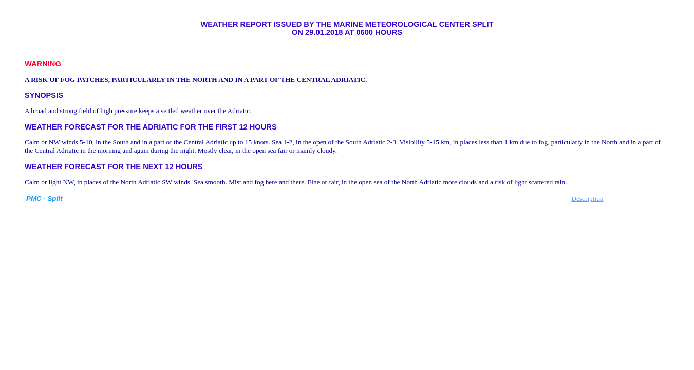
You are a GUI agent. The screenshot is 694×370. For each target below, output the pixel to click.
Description (587, 198)
